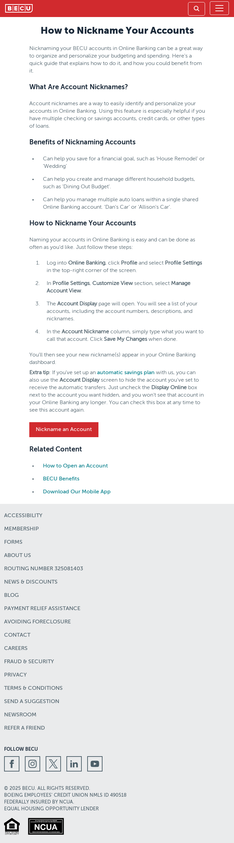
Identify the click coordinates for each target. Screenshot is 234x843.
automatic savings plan (126, 373)
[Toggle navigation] (219, 8)
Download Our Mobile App (77, 492)
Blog (11, 595)
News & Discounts (31, 582)
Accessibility (23, 516)
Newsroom (20, 715)
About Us (17, 555)
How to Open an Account (75, 466)
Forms (13, 542)
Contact (17, 635)
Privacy (15, 675)
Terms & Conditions (33, 688)
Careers (16, 648)
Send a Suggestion (31, 701)
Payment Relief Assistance (42, 608)
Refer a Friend (24, 728)
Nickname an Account (64, 429)
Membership (21, 529)
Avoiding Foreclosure (37, 622)
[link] (196, 9)
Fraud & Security (29, 662)
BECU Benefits (61, 479)
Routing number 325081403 (43, 569)
